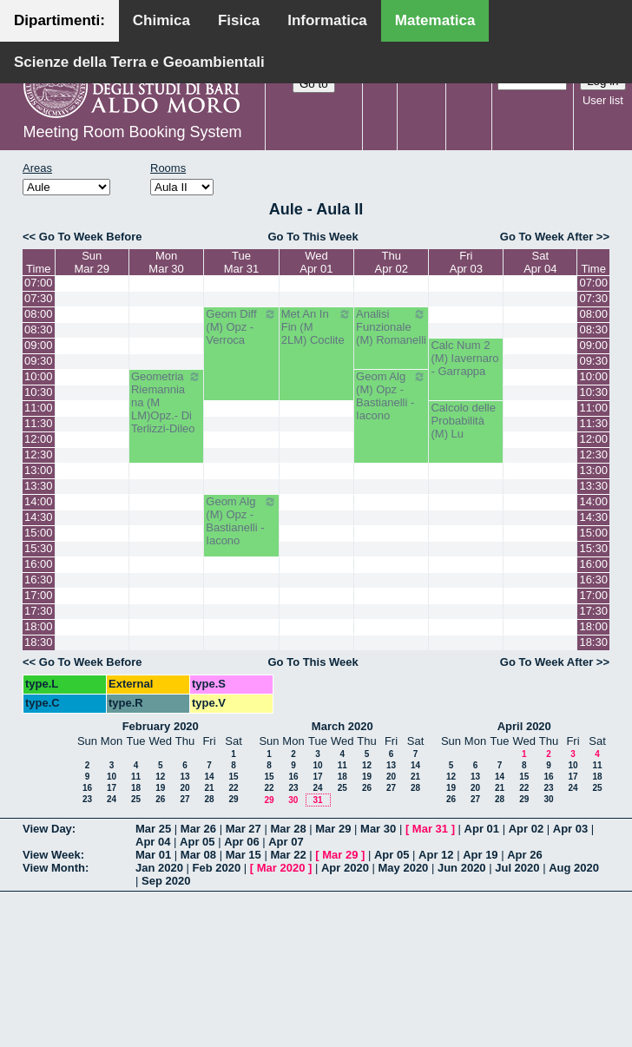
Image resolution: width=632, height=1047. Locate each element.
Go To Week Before (90, 236)
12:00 (38, 438)
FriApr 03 (466, 262)
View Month (54, 867)
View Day (47, 828)
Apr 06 (241, 841)
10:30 (38, 391)
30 (293, 800)
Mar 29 (333, 828)
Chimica (161, 20)
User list (603, 100)
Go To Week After (546, 236)
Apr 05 (197, 841)
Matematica (435, 20)
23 (87, 799)
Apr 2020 (345, 867)
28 (209, 799)
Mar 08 (198, 854)
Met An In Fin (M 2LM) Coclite (316, 326)
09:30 (38, 360)
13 (184, 776)
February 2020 (160, 726)
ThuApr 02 (391, 262)
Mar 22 (288, 854)
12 (160, 776)
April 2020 (524, 726)
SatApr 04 (539, 262)
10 (111, 776)
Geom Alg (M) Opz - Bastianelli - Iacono (391, 396)
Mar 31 (430, 828)
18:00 (38, 626)
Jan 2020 (159, 867)
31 (317, 800)
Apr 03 (570, 828)
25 (136, 799)
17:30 (38, 610)
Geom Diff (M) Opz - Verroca (241, 326)
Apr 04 (152, 841)
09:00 (38, 345)
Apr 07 (285, 841)
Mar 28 (288, 828)
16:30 (38, 579)
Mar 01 (153, 854)
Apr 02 (526, 828)
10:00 (38, 376)
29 (233, 799)
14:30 (38, 517)
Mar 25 (153, 828)
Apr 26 (524, 854)
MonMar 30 (165, 262)
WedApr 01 (316, 262)
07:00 (38, 282)
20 (184, 788)
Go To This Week (312, 236)
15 (233, 776)
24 (111, 799)
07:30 (38, 298)
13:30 (38, 485)
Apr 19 (480, 854)
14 (209, 776)
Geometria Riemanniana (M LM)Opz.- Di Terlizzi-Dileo (166, 402)
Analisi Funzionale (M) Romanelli (391, 326)
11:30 (38, 423)
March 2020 (342, 726)
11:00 (38, 407)
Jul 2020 (517, 867)
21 (209, 788)
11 (136, 776)
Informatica (327, 20)
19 (160, 788)
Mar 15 (243, 854)
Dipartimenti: (59, 20)
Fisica (239, 20)
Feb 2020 (217, 867)
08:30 (38, 329)
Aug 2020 (574, 867)
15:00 (38, 532)
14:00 (38, 501)
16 (87, 788)
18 (136, 788)
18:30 (38, 642)
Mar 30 (378, 828)
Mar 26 (198, 828)
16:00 (38, 563)
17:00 (38, 595)
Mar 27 (243, 828)
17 (111, 788)
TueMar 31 (241, 262)
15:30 (38, 548)
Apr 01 (481, 828)
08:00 (38, 313)
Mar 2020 (281, 867)
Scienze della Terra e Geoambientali (139, 62)
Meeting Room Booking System (132, 132)
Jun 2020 (462, 867)
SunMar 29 (91, 262)
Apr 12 (435, 854)
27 (184, 799)
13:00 (38, 470)
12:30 (38, 454)
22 (233, 788)
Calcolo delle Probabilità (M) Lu (463, 420)
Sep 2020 (166, 880)
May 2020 (404, 867)
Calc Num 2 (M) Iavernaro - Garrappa (464, 358)
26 (160, 799)
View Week (52, 854)
